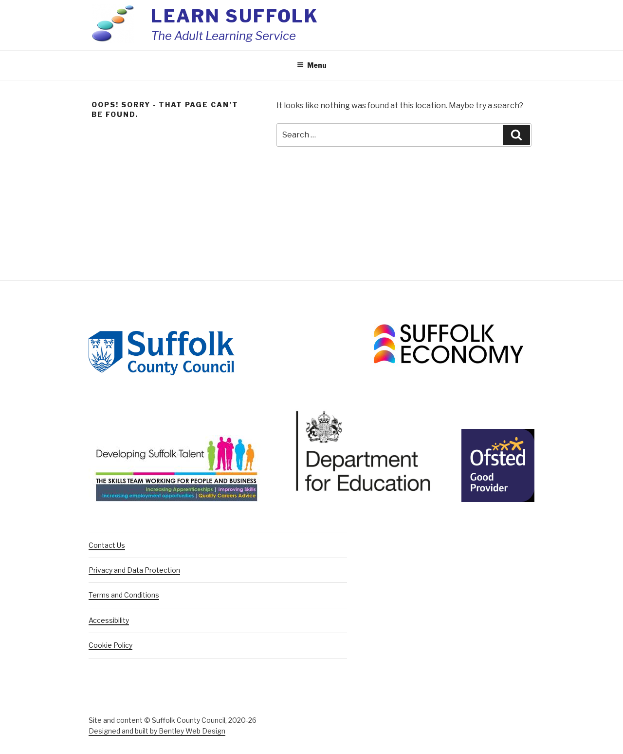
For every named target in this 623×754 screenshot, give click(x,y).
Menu (312, 65)
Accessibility (109, 620)
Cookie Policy (110, 645)
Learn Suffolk (235, 16)
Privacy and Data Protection (134, 570)
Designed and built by (157, 731)
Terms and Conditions (124, 595)
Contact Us (107, 545)
